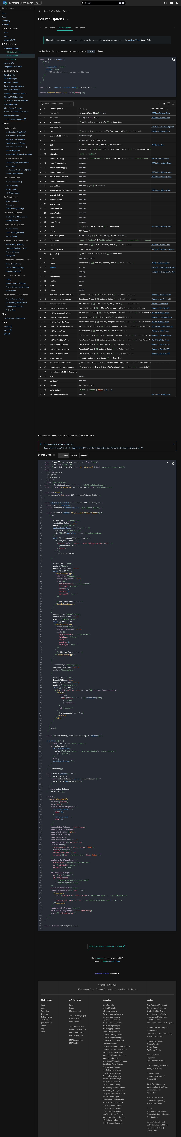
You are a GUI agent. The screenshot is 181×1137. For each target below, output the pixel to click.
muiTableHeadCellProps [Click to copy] (59, 354)
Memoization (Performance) (157, 1017)
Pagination (151, 1058)
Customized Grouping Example (114, 1055)
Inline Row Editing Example (113, 1035)
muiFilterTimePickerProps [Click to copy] (59, 340)
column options (63, 11)
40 (45, 290)
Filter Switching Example (112, 1073)
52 (45, 344)
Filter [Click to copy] (52, 227)
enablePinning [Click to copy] (55, 213)
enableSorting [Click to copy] (55, 222)
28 (45, 236)
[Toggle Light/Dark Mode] (177, 3)
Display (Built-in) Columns (156, 1011)
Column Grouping (153, 1090)
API (52, 11)
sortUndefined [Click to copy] (55, 390)
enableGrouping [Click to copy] (56, 199)
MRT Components (76, 1040)
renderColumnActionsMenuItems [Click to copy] (62, 367)
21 (45, 204)
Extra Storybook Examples (112, 1123)
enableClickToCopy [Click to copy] (57, 159)
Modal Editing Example (111, 1032)
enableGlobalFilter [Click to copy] (56, 195)
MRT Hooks (73, 1043)
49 (45, 331)
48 (45, 326)
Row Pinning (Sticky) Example (114, 1088)
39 (45, 285)
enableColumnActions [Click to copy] (58, 163)
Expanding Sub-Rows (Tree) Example (116, 1047)
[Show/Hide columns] (164, 103)
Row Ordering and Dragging (157, 1111)
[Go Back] (40, 11)
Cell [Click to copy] (51, 131)
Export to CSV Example (111, 1017)
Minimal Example (109, 1008)
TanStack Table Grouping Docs (162, 127)
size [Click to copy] (51, 376)
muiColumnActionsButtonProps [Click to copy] (61, 295)
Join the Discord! (122, 989)
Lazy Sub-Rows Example (112, 1108)
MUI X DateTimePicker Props (162, 326)
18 (45, 190)
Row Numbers (152, 1117)
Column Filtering (153, 1073)
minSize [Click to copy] (53, 290)
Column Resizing (153, 1044)
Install (71, 1005)
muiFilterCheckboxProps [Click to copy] (59, 317)
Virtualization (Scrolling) (156, 1061)
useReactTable (134, 40)
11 (45, 158)
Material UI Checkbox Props (161, 317)
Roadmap (44, 1014)
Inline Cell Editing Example (112, 1038)
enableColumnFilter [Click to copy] (57, 172)
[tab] (45, 28)
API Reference (46, 1020)
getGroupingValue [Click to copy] (56, 249)
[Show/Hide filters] (159, 103)
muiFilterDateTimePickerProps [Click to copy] (61, 326)
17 (45, 186)
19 (45, 195)
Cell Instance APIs (76, 1035)
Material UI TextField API (160, 308)
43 (45, 304)
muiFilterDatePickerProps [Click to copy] (59, 322)
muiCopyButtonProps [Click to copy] (58, 304)
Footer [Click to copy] (52, 245)
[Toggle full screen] (173, 103)
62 (45, 390)
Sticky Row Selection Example (114, 1094)
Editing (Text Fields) (154, 1069)
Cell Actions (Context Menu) (157, 1125)
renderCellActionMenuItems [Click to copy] (60, 363)
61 (45, 385)
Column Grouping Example (113, 1052)
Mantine (100, 958)
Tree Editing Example (110, 1044)
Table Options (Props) (77, 1016)
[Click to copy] (52, 267)
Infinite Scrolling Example (112, 1120)
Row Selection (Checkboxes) (157, 1066)
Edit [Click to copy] (51, 145)
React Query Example (111, 1097)
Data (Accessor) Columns (156, 1008)
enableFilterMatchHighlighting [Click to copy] (61, 190)
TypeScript (64, 455)
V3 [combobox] (37, 3)
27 (45, 231)
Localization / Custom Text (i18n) (159, 1034)
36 (45, 272)
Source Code (88, 989)
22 (45, 208)
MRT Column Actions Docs (161, 163)
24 (45, 217)
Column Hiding (152, 1079)
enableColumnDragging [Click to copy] (58, 168)
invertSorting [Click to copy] (55, 277)
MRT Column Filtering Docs (161, 172)
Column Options (75, 1019)
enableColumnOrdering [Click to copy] (58, 181)
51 (45, 340)
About (43, 1008)
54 (45, 354)
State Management (154, 1020)
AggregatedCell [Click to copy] (55, 122)
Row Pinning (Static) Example (114, 1091)
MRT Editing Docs (157, 145)
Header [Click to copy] (52, 263)
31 (45, 249)
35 (45, 267)
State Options (74, 1022)
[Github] (165, 3)
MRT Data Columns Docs (160, 113)
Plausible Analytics (102, 973)
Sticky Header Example (111, 1082)
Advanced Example (110, 1011)
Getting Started (46, 1017)
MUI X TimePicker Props (160, 340)
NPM (79, 989)
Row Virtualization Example (113, 1114)
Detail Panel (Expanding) (156, 1084)
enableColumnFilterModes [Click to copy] (59, 177)
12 (45, 163)
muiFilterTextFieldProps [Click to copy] (59, 336)
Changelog (45, 1011)
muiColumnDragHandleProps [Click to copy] (60, 299)
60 (45, 381)
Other (43, 1032)
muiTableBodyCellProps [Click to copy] (59, 345)
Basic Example (108, 1005)
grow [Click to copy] (52, 258)
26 (45, 226)
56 (45, 363)
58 (45, 372)
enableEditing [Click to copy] (55, 186)
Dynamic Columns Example (113, 1102)
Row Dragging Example (111, 1029)
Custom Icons (152, 1031)
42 (45, 299)
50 (45, 335)
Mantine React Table (111, 961)
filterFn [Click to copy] (52, 231)
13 (45, 168)
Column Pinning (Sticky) (156, 1101)
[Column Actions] (65, 109)
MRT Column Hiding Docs (160, 394)
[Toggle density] (168, 103)
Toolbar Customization (155, 1036)
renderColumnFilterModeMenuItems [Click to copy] (63, 372)
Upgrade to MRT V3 (79, 448)
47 (45, 322)
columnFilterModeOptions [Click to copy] (59, 136)
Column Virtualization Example (114, 1117)
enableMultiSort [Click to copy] (56, 209)
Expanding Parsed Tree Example (115, 1049)
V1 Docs (98, 448)
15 (45, 177)
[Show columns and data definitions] (167, 463)
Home (43, 1005)
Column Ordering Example (112, 1023)
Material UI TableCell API (160, 344)
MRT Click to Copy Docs (160, 158)
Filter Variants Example (111, 1067)
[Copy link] (67, 19)
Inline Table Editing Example (113, 1041)
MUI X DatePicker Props (160, 313)
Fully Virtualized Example (112, 1111)
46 (45, 317)
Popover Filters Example (112, 1076)
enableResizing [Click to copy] (55, 218)
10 (45, 154)
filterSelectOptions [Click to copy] (57, 236)
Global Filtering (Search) (156, 1076)
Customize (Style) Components (158, 1028)
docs (46, 11)
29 (45, 240)
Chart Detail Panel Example (113, 1064)
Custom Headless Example (113, 1014)
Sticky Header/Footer (155, 1098)
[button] (17, 13)
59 (45, 376)
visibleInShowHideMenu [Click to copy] (59, 395)
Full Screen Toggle (154, 1050)
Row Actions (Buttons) (155, 1128)
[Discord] (171, 3)
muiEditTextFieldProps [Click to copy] (58, 308)
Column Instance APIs (77, 1029)
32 (45, 254)
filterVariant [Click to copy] (54, 240)
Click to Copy (152, 1131)
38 (45, 281)
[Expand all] (40, 109)
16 (45, 181)
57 (45, 367)
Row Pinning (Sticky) (154, 1104)
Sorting (149, 1108)
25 (45, 222)
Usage (71, 1008)
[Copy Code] (173, 59)
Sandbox (84, 455)
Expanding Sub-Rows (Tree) (157, 1087)
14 (45, 172)
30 (45, 245)
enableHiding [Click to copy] (55, 204)
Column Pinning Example (112, 1085)
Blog (42, 1029)
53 (45, 349)
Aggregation (151, 1093)
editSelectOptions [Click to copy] (56, 150)
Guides (43, 1026)
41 (45, 295)
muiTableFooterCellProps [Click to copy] (59, 349)
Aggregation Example (111, 1058)
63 (45, 394)
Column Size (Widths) (155, 1041)
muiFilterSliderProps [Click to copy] (57, 331)
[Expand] (40, 113)
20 (45, 199)
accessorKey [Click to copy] (54, 118)
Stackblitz (74, 455)
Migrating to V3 (75, 1011)
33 (45, 258)
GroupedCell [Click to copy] (54, 254)
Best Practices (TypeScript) (157, 1005)
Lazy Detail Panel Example (112, 1105)
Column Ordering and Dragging (158, 1114)
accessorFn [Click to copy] (54, 113)
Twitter (134, 989)
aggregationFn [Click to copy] (55, 127)
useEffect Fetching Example (113, 1099)
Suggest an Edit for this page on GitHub (107, 946)
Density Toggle (152, 1047)
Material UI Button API (159, 304)
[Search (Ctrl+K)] (103, 3)
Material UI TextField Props (161, 335)
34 (45, 263)
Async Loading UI (153, 1055)
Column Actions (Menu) (156, 1122)
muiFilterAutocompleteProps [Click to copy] (60, 313)
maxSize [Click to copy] (53, 281)
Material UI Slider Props (160, 331)
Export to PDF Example (111, 1020)
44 (45, 308)
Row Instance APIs (76, 1032)
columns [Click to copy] (53, 140)
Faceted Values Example (112, 1070)
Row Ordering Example (111, 1026)
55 (45, 358)
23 (45, 213)
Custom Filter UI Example (112, 1079)
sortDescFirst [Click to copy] (55, 381)
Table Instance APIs (76, 1027)
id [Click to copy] (50, 272)
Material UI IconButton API (161, 295)
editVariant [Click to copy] (54, 154)
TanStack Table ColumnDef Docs (163, 267)
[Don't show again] (173, 444)
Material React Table (18, 3)
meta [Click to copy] (52, 286)
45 (45, 313)
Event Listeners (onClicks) (157, 1014)
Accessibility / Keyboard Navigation (160, 1023)
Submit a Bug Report (104, 989)
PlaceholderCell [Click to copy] (56, 358)
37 (45, 276)
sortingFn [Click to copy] (53, 385)
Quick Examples (47, 1023)
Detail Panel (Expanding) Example (115, 1061)
